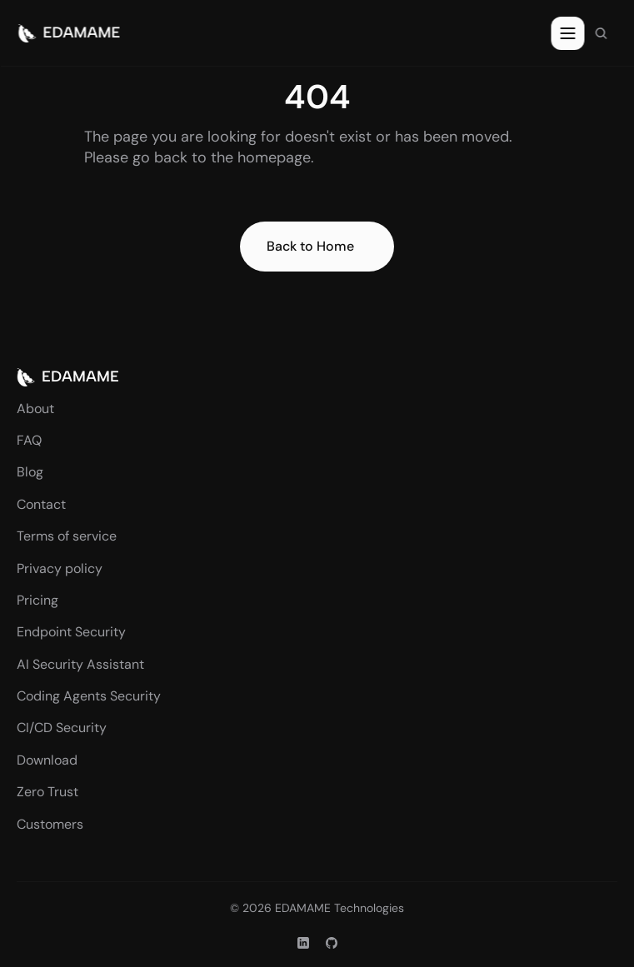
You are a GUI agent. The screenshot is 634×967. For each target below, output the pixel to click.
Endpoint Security (71, 632)
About (35, 408)
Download (47, 760)
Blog (30, 472)
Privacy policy (59, 568)
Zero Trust (47, 791)
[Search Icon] (600, 33)
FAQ (29, 440)
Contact (41, 504)
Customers (50, 824)
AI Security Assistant (80, 664)
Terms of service (67, 536)
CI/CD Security (62, 727)
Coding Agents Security (89, 696)
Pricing (37, 600)
